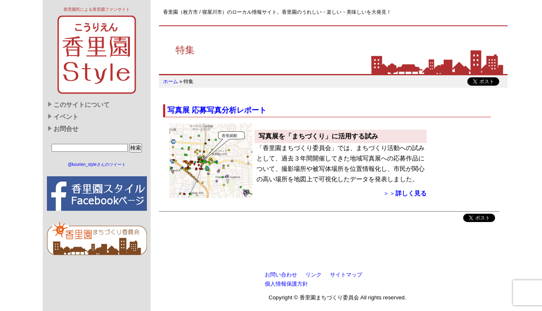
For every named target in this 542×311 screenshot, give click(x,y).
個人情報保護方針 (286, 284)
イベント (66, 117)
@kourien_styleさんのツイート (96, 164)
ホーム (170, 81)
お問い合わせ (281, 275)
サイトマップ (346, 275)
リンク (313, 275)
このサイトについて (82, 104)
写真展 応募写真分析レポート (216, 110)
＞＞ (405, 193)
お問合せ (66, 129)
